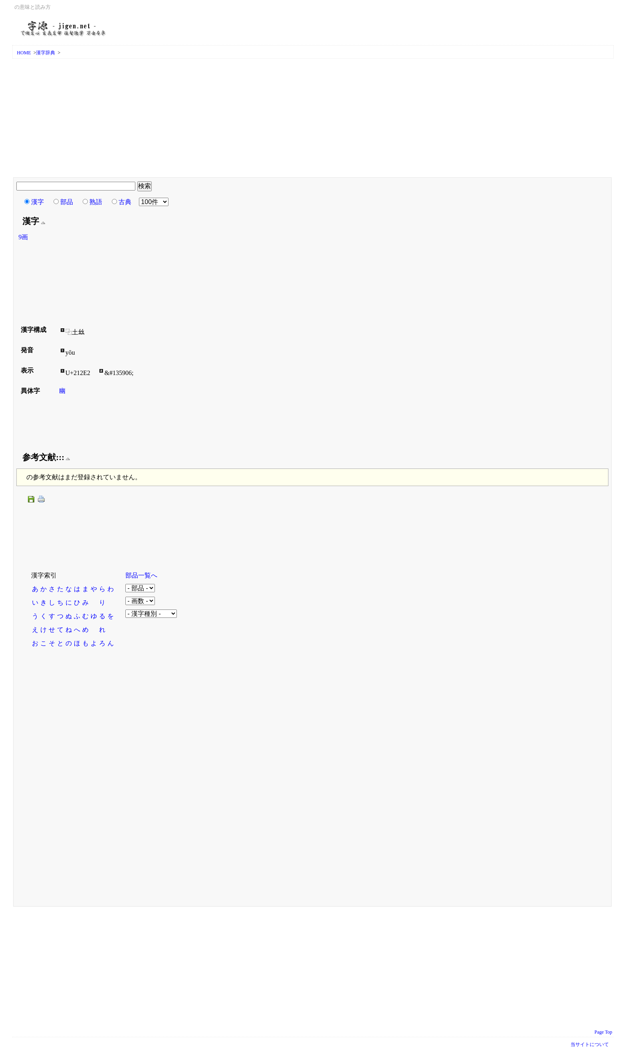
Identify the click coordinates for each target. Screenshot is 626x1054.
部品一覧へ (141, 575)
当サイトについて (590, 1044)
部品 (66, 201)
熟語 (95, 201)
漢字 (37, 201)
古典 (125, 201)
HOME (24, 53)
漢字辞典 (45, 53)
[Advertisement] (313, 119)
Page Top (603, 1032)
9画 (23, 237)
